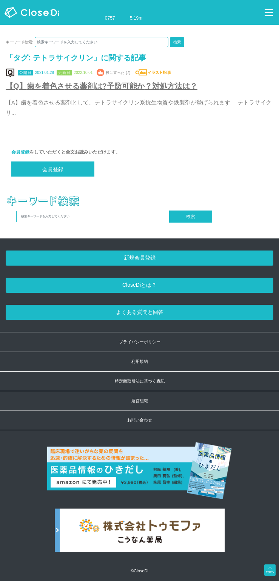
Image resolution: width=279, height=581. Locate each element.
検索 (177, 42)
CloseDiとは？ (139, 285)
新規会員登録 (140, 258)
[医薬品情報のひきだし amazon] (139, 475)
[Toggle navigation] (269, 12)
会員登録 (20, 152)
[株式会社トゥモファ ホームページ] (140, 534)
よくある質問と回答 (139, 312)
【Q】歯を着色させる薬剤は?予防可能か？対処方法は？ (101, 86)
